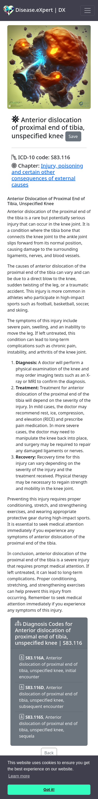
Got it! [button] (48, 789)
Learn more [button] (19, 776)
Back (49, 753)
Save (73, 136)
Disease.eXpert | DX (34, 10)
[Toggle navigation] (87, 10)
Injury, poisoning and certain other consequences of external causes (47, 175)
